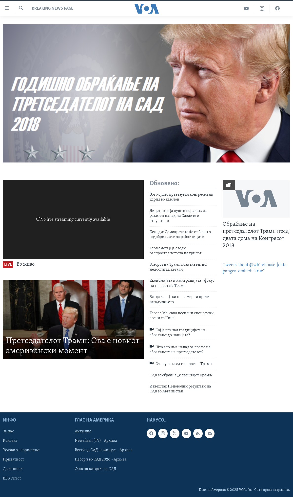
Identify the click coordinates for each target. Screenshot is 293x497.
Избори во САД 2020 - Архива (101, 459)
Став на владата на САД (95, 469)
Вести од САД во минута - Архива (104, 450)
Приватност (13, 459)
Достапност (13, 469)
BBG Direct (12, 478)
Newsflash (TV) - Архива (96, 441)
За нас (8, 431)
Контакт (10, 441)
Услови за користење (21, 450)
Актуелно (83, 431)
